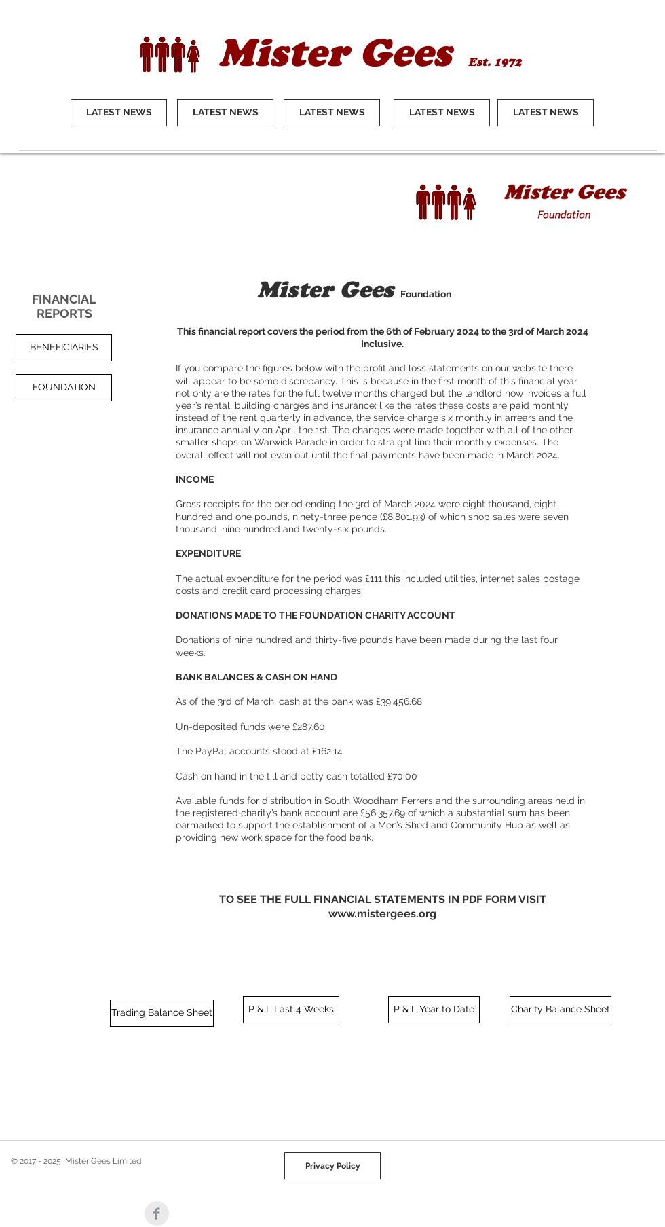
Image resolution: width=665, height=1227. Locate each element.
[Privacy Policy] (332, 1165)
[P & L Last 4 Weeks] (291, 1009)
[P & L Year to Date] (434, 1009)
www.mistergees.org (382, 913)
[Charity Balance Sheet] (560, 1009)
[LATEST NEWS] (119, 112)
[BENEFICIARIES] (64, 347)
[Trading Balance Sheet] (162, 1013)
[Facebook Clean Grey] (157, 1213)
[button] (64, 387)
